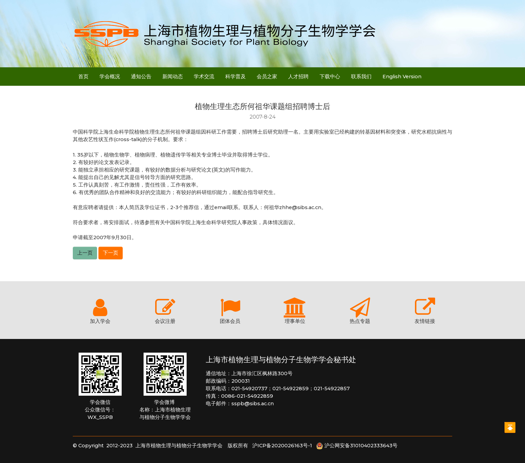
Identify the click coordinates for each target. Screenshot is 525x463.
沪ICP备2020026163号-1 (284, 445)
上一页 (85, 253)
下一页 (110, 253)
